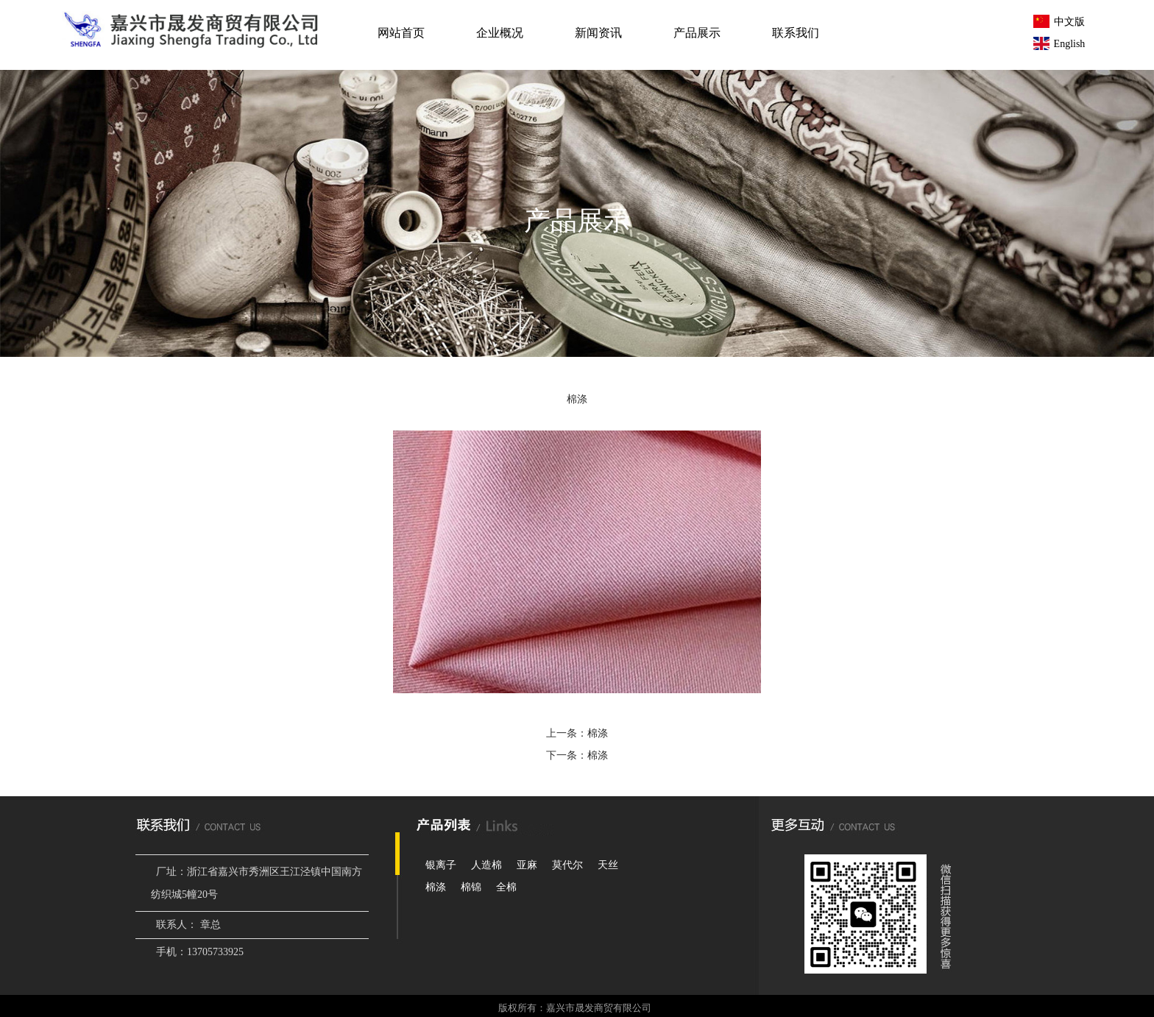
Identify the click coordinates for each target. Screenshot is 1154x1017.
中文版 (1059, 21)
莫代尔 (567, 865)
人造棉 (486, 865)
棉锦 (471, 887)
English (1059, 43)
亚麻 (527, 865)
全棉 (506, 887)
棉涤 (597, 733)
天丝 (608, 865)
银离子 (440, 865)
